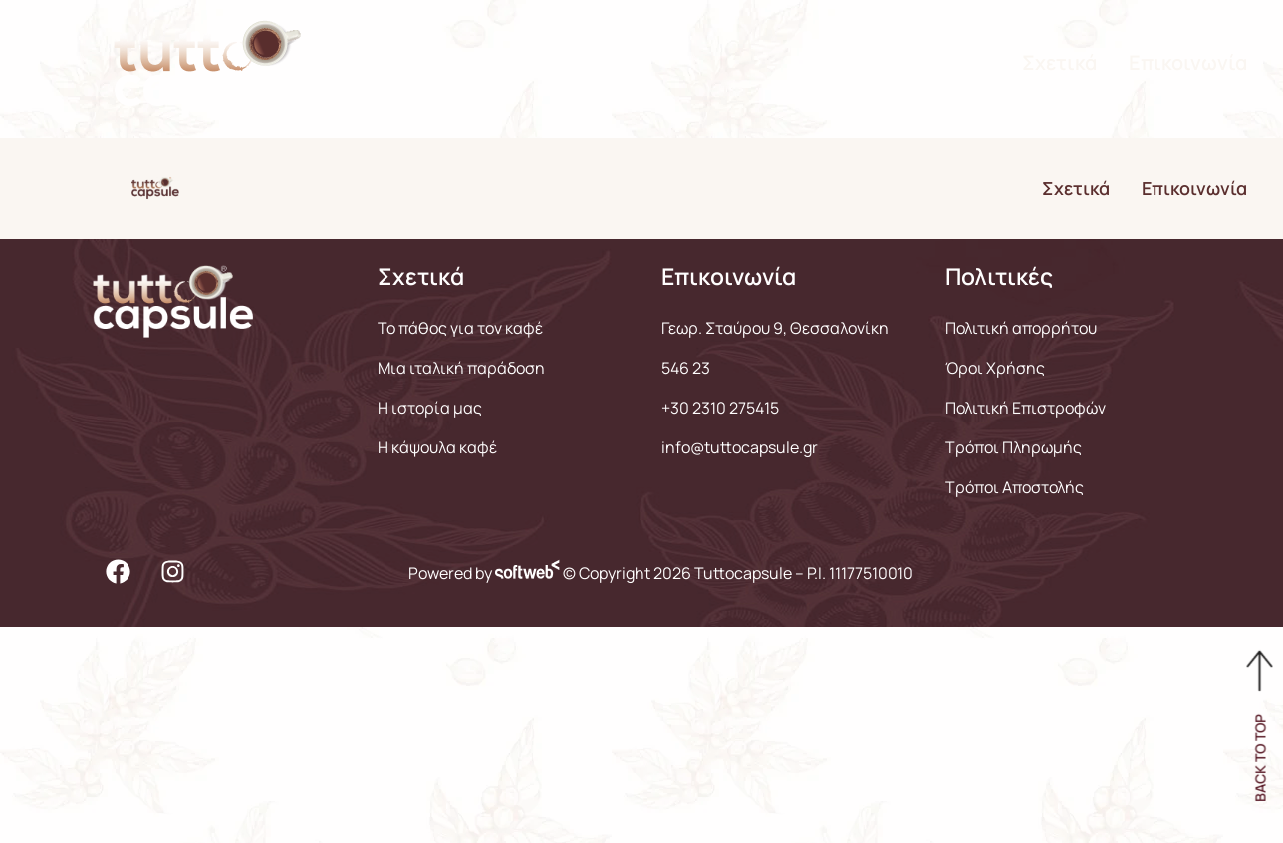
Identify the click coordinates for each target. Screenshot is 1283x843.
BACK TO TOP (1260, 758)
